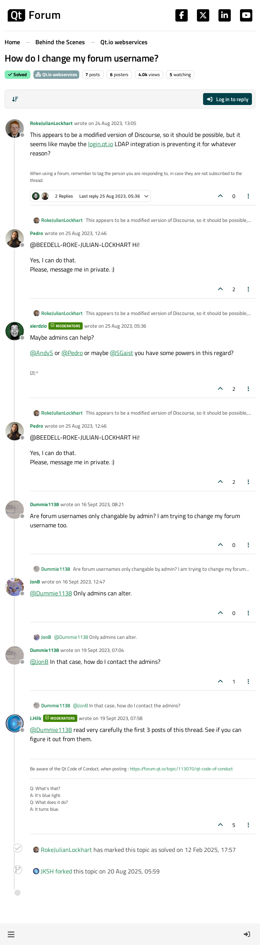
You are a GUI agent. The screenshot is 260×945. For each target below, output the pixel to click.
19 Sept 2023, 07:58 (121, 718)
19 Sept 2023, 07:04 (102, 650)
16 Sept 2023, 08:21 (102, 504)
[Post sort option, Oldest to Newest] (15, 99)
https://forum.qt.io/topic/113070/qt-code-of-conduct (181, 768)
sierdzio (38, 326)
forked (63, 871)
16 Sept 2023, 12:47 (83, 581)
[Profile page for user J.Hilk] (14, 723)
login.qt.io (100, 143)
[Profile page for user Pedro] (14, 238)
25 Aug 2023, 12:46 (86, 233)
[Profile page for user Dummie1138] (14, 509)
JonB (35, 581)
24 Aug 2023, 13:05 (115, 123)
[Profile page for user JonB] (14, 587)
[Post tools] (249, 196)
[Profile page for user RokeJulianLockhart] (14, 128)
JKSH (47, 871)
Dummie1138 (44, 504)
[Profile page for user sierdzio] (14, 331)
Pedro (36, 233)
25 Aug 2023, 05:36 (125, 326)
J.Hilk (36, 718)
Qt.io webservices (56, 74)
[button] (11, 934)
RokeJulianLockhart (51, 123)
